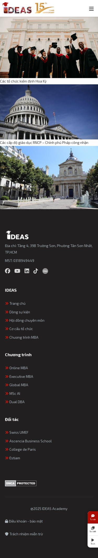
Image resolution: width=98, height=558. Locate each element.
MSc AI (12, 393)
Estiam (12, 458)
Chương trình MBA (21, 337)
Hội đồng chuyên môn (24, 320)
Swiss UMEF (16, 432)
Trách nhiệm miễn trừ (24, 534)
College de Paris (20, 449)
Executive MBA (19, 376)
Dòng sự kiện (17, 312)
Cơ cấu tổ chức (19, 328)
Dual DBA (15, 402)
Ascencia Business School (28, 441)
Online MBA (16, 368)
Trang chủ (15, 303)
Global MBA (16, 385)
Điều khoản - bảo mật (24, 521)
